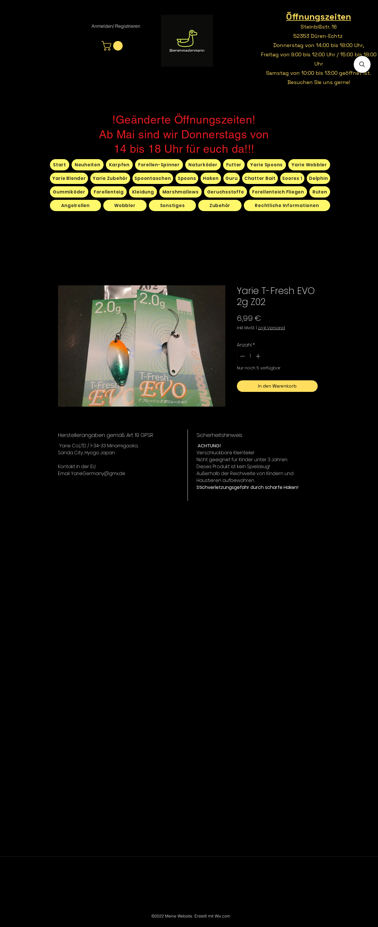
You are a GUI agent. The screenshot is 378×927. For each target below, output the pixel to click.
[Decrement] (242, 356)
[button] (113, 46)
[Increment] (259, 356)
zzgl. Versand (271, 328)
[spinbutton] (250, 356)
